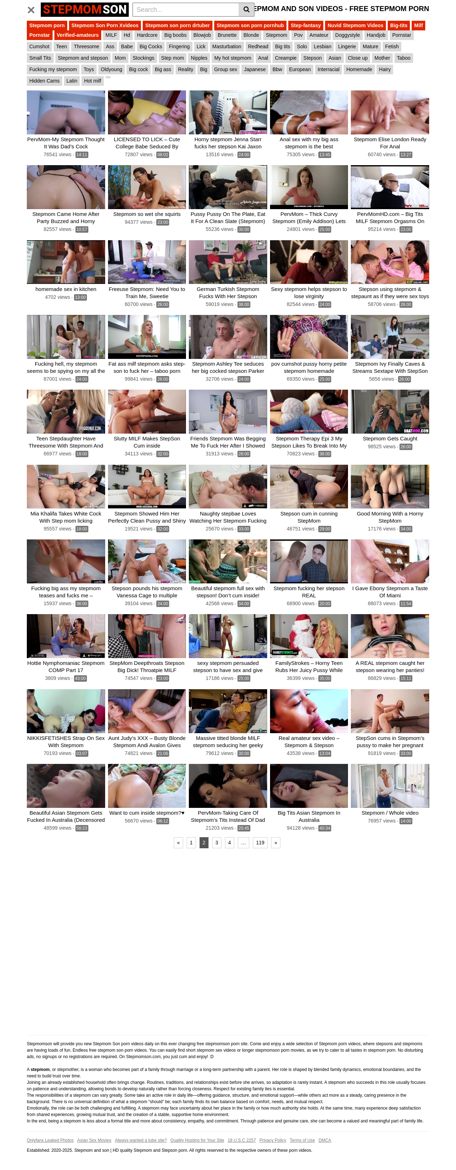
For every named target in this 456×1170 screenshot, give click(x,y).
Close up (358, 58)
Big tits (282, 46)
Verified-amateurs (78, 35)
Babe (127, 46)
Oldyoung (111, 69)
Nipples (199, 58)
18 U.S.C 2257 (242, 1140)
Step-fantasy (306, 25)
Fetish (392, 46)
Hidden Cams (44, 81)
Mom (120, 58)
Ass (110, 46)
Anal (263, 58)
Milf (418, 25)
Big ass (163, 69)
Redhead (258, 46)
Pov (298, 35)
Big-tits (398, 25)
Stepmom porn (47, 25)
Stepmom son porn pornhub (250, 25)
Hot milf (92, 81)
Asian (335, 58)
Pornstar (39, 35)
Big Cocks (150, 46)
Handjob (376, 35)
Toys (89, 69)
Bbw (277, 69)
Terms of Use (302, 1140)
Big (203, 69)
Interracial (328, 69)
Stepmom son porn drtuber (177, 25)
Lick (201, 46)
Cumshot (39, 46)
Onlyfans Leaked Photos (50, 1140)
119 (260, 842)
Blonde (251, 35)
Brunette (227, 35)
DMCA (325, 1140)
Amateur (318, 35)
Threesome (86, 46)
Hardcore (147, 35)
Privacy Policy (272, 1140)
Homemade (359, 69)
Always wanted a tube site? (141, 1140)
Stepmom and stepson (83, 58)
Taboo (404, 58)
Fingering (179, 46)
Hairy (385, 69)
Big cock (138, 69)
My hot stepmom (232, 58)
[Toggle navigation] (34, 8)
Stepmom (276, 35)
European (300, 69)
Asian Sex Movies (94, 1140)
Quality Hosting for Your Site (197, 1140)
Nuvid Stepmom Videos (355, 25)
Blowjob (202, 35)
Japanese (255, 69)
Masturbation (226, 46)
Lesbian (322, 46)
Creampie (286, 58)
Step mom (172, 58)
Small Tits (40, 58)
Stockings (144, 58)
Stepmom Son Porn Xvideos (105, 25)
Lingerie (347, 46)
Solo (302, 46)
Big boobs (175, 35)
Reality (185, 69)
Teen (61, 46)
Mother (382, 58)
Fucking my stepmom (53, 69)
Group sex (225, 69)
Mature (370, 46)
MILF (111, 35)
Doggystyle (347, 35)
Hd (127, 35)
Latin (72, 81)
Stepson (312, 58)
